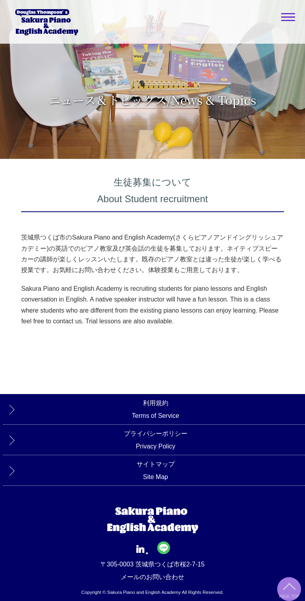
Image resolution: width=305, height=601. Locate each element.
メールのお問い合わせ (152, 577)
